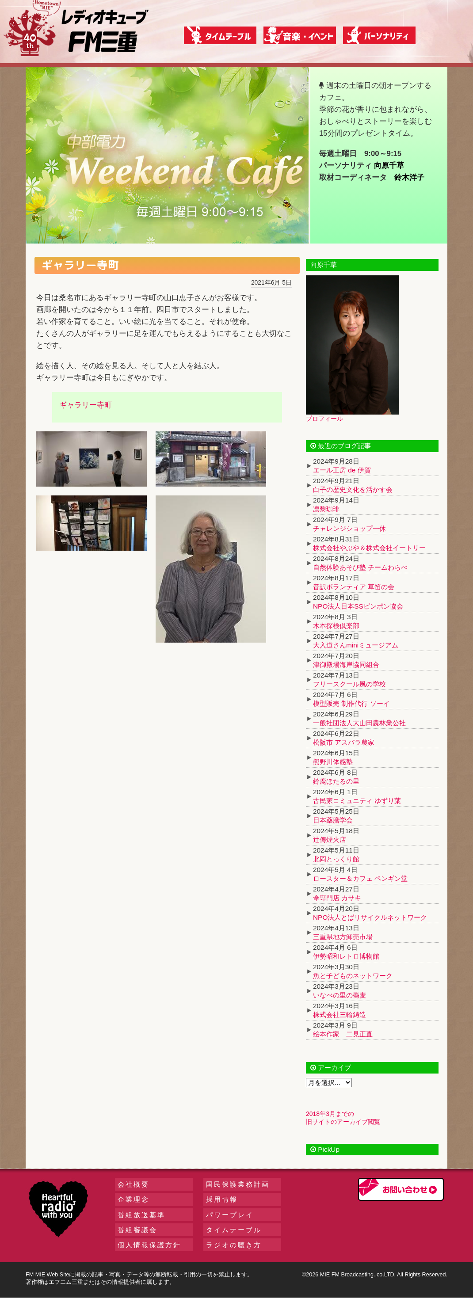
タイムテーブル (234, 1230)
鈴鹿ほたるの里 (336, 781)
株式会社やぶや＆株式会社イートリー (369, 548)
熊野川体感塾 (333, 761)
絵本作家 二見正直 (343, 1034)
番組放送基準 (141, 1214)
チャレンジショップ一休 (349, 528)
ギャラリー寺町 (85, 405)
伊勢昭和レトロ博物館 (346, 956)
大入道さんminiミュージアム (355, 645)
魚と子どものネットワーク (353, 975)
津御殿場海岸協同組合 (346, 664)
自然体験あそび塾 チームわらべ (360, 567)
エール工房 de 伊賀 (342, 470)
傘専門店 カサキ (337, 898)
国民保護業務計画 (238, 1184)
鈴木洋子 (409, 177)
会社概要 (133, 1184)
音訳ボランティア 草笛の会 (353, 586)
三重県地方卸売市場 (343, 936)
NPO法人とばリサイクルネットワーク (370, 917)
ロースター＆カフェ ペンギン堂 (360, 878)
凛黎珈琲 (326, 509)
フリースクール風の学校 (349, 684)
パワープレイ (230, 1214)
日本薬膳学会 (333, 820)
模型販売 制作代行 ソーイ (351, 703)
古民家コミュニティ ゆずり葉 (357, 800)
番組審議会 (137, 1230)
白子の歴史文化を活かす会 (353, 489)
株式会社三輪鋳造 (339, 1014)
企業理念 (133, 1199)
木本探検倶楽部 (336, 625)
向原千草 (389, 165)
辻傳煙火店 (329, 839)
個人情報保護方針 (149, 1245)
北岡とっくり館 (336, 859)
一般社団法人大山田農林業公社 (359, 723)
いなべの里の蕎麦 (339, 995)
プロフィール (324, 418)
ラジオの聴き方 (234, 1245)
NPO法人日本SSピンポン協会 (358, 606)
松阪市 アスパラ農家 (343, 742)
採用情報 (222, 1199)
